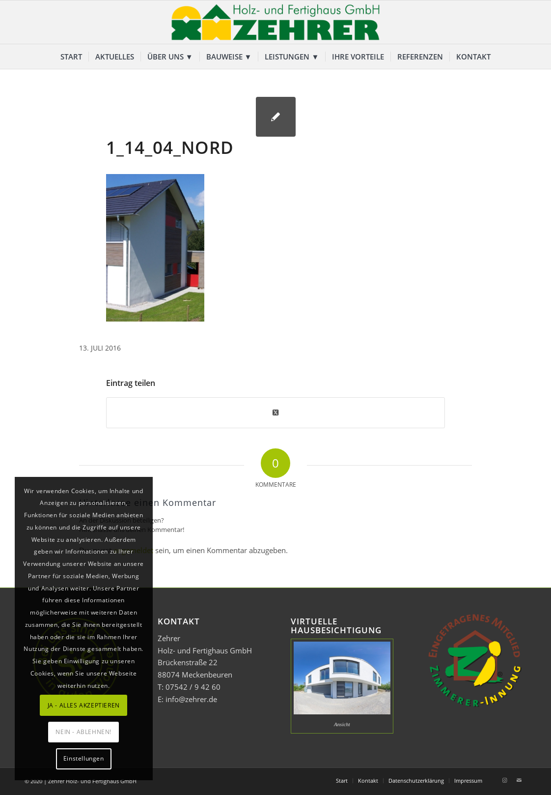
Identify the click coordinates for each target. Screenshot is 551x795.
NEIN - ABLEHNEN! (83, 732)
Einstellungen (83, 758)
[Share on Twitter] (275, 412)
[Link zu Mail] (519, 780)
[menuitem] (71, 56)
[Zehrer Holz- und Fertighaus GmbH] (275, 22)
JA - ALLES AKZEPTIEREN (84, 705)
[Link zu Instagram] (504, 780)
